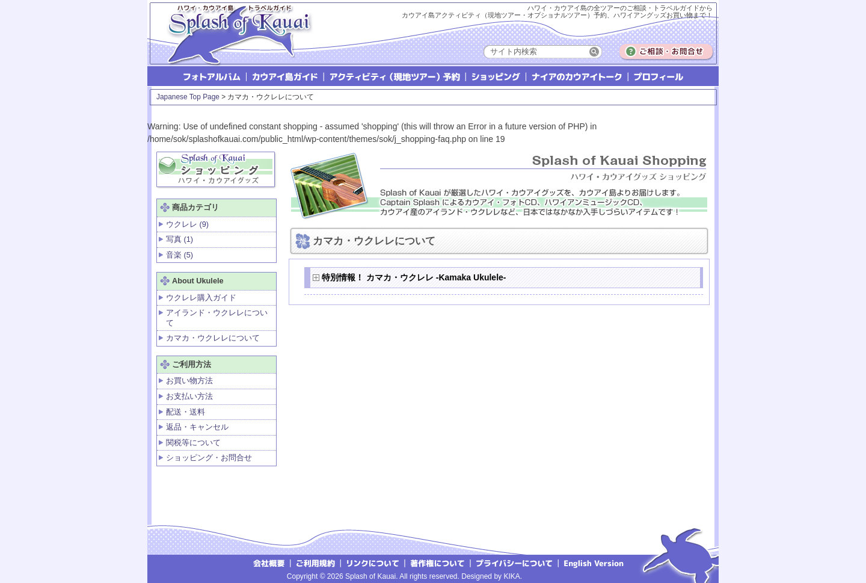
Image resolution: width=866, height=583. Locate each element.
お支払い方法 (189, 396)
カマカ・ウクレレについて (213, 337)
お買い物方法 (189, 380)
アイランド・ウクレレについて (217, 317)
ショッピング (496, 76)
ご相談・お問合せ (666, 52)
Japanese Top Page (188, 97)
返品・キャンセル (197, 426)
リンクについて (373, 562)
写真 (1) (179, 239)
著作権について (438, 562)
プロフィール (658, 76)
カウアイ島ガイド (286, 76)
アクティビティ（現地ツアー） (395, 76)
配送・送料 (185, 411)
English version (595, 562)
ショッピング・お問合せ (209, 457)
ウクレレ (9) (187, 224)
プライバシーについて (515, 562)
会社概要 (268, 562)
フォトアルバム (213, 76)
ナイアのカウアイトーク (578, 76)
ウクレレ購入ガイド (201, 297)
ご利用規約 (315, 562)
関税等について (193, 442)
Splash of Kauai (234, 43)
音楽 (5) (179, 254)
